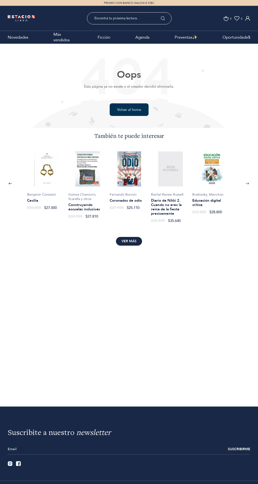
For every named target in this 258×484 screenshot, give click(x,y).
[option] (46, 178)
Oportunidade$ (236, 37)
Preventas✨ (186, 37)
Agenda (142, 37)
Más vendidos (61, 37)
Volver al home (129, 109)
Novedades (18, 37)
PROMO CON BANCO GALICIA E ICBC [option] (129, 3)
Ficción (104, 37)
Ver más (129, 241)
